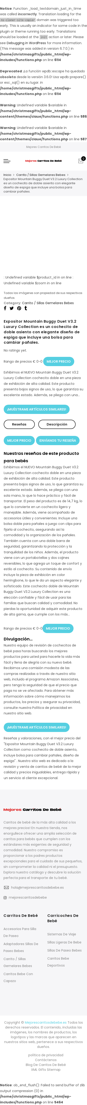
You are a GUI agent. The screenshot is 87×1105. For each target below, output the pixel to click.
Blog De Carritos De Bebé (46, 1064)
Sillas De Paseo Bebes (64, 950)
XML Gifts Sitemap (46, 1069)
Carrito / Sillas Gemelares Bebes (40, 175)
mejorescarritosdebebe (25, 897)
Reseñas (19, 424)
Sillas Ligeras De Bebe (64, 942)
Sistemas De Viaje (61, 934)
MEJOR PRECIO (59, 361)
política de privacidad (45, 1055)
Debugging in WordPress (26, 43)
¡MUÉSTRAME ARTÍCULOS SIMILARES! (36, 409)
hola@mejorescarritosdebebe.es (37, 887)
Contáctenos (46, 1060)
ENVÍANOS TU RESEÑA (57, 440)
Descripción (57, 424)
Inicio (7, 175)
